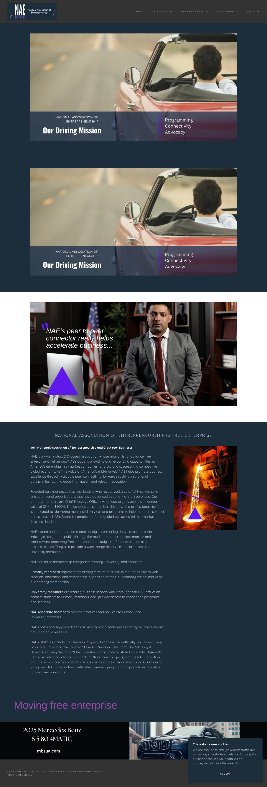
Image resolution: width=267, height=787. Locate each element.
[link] (32, 11)
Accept (225, 773)
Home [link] (140, 11)
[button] (161, 11)
